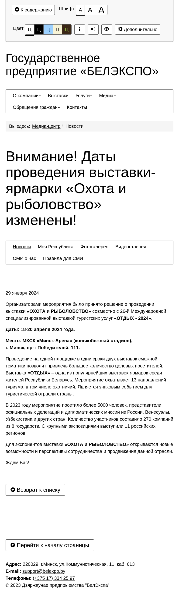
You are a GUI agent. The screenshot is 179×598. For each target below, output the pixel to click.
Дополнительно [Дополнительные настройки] (138, 29)
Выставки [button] (58, 95)
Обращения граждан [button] (36, 107)
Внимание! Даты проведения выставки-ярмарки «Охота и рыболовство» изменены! (81, 188)
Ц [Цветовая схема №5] (67, 29)
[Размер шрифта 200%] (101, 10)
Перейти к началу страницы (49, 545)
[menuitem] (26, 95)
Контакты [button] (77, 107)
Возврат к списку (35, 490)
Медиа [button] (107, 95)
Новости (74, 126)
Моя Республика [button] (55, 246)
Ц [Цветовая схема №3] (48, 29)
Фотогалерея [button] (94, 246)
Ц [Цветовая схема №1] (29, 31)
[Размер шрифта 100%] (80, 10)
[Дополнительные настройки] (106, 29)
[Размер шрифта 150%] (90, 10)
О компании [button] (27, 95)
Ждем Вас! (17, 462)
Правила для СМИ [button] (63, 258)
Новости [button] (22, 246)
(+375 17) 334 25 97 (54, 578)
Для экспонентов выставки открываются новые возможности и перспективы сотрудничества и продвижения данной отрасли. (89, 448)
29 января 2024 (22, 292)
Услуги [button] (84, 95)
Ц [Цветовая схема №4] (57, 29)
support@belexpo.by (43, 571)
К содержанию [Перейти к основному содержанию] (33, 9)
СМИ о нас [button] (24, 258)
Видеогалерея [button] (130, 246)
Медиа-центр (46, 126)
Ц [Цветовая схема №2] (39, 29)
